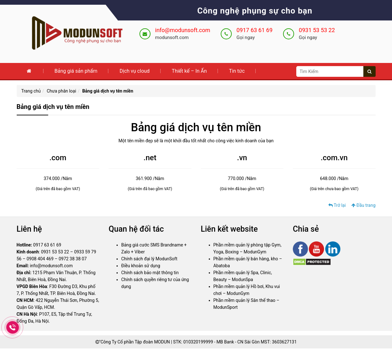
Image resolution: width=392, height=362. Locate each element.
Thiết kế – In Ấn (189, 71)
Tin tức (237, 71)
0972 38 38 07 (73, 259)
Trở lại (337, 205)
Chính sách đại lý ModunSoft (149, 259)
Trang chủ (31, 90)
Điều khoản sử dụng (140, 266)
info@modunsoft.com (182, 30)
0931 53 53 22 (317, 30)
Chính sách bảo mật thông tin (150, 272)
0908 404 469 (40, 259)
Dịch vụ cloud (135, 71)
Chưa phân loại (61, 90)
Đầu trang (363, 205)
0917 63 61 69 (254, 30)
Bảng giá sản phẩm (75, 71)
